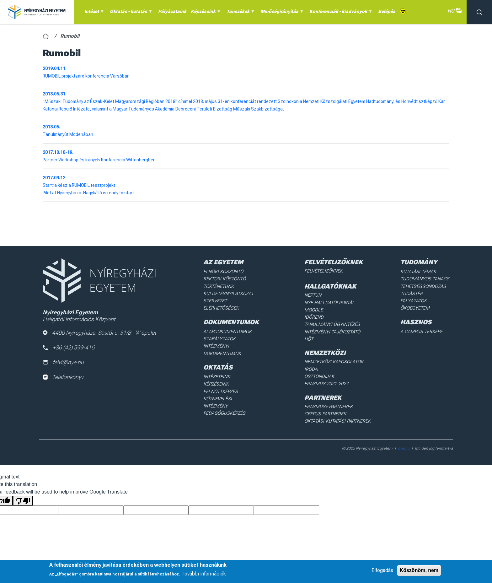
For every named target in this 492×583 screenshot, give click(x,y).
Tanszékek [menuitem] (239, 13)
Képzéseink (217, 380)
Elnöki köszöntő (224, 271)
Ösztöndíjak (320, 366)
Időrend (315, 316)
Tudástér (413, 292)
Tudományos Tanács (426, 278)
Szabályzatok (220, 336)
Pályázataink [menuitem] (172, 11)
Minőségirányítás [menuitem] (281, 13)
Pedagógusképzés (225, 401)
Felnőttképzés (221, 388)
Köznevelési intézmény (231, 394)
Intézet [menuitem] (93, 13)
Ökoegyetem (417, 306)
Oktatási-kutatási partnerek (338, 410)
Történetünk (219, 285)
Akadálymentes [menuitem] (403, 11)
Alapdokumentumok (228, 329)
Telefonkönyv (63, 377)
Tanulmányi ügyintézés (332, 323)
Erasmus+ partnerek (329, 395)
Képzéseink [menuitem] (205, 13)
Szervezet (216, 299)
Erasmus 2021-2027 (327, 373)
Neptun (314, 294)
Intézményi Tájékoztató (333, 329)
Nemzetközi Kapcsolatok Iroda (341, 359)
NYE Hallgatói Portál (330, 302)
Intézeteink (218, 373)
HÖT (310, 337)
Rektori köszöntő (225, 278)
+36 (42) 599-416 (69, 347)
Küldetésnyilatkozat (229, 292)
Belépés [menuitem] (386, 11)
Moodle (315, 308)
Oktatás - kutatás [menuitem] (130, 13)
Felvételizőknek (325, 270)
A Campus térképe (423, 329)
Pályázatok (416, 299)
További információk (203, 574)
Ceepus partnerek (326, 403)
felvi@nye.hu (63, 362)
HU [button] (453, 11)
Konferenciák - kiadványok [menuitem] (340, 13)
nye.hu (403, 437)
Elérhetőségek (222, 306)
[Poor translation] (23, 489)
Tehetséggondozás (425, 285)
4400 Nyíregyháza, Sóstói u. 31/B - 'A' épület (100, 333)
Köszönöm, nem (419, 570)
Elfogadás (382, 570)
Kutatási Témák (420, 271)
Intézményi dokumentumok (223, 347)
